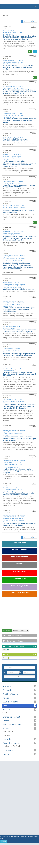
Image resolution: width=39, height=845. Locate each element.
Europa (14, 513)
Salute (9, 60)
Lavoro (9, 32)
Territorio (5, 31)
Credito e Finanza (17, 260)
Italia (10, 513)
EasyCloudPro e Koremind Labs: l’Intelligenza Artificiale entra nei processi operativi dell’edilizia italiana (19, 309)
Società (10, 31)
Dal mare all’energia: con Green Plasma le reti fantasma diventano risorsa (19, 524)
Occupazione (19, 60)
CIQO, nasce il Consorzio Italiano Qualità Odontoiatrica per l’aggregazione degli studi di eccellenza (19, 374)
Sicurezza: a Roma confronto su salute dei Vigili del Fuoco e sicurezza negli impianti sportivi (18, 67)
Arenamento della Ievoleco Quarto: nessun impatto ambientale (18, 211)
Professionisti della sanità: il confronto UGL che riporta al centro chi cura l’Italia (18, 494)
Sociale (20, 32)
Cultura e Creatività (12, 154)
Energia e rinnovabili (8, 255)
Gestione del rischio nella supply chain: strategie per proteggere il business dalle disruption (18, 470)
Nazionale (5, 29)
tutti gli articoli (24, 630)
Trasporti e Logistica (18, 205)
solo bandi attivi (6, 630)
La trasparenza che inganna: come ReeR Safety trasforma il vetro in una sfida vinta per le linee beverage (19, 438)
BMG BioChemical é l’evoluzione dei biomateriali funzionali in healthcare (16, 140)
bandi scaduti (16, 630)
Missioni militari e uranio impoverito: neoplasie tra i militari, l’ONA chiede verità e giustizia (19, 330)
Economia (14, 32)
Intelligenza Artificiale (15, 158)
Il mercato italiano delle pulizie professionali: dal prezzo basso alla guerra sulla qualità (19, 354)
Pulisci (33, 646)
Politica (11, 34)
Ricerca (5, 32)
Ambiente (5, 34)
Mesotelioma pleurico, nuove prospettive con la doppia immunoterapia (19, 186)
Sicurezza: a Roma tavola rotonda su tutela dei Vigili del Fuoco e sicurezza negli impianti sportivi (19, 120)
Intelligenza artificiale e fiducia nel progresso (19, 289)
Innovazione (19, 137)
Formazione (10, 64)
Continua (4, 841)
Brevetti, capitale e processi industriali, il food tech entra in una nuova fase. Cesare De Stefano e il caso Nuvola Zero (19, 238)
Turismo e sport (17, 31)
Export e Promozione (19, 262)
